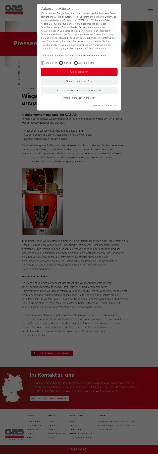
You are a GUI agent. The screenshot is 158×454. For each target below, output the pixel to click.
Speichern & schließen (79, 81)
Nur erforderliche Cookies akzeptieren (79, 90)
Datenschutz (111, 105)
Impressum (97, 105)
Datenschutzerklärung (94, 55)
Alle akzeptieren (79, 71)
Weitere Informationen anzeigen (79, 98)
